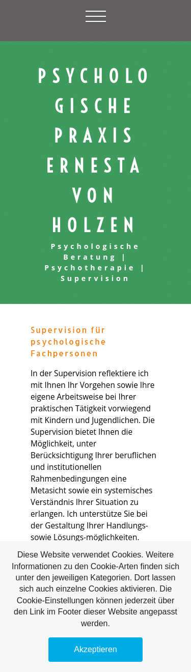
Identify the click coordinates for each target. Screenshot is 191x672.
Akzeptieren (95, 649)
